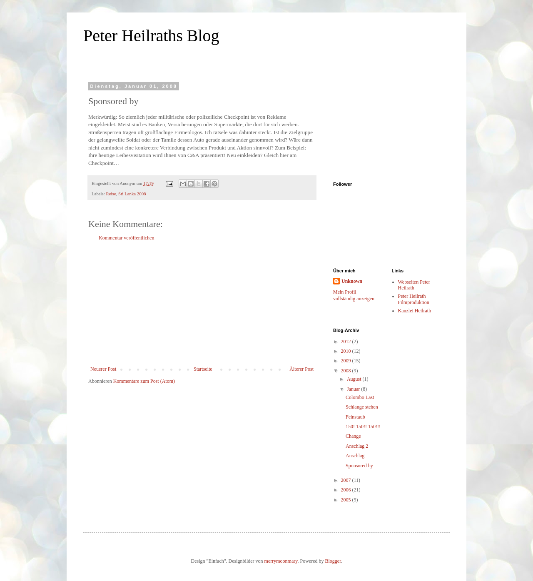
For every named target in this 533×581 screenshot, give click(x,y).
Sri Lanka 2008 (132, 193)
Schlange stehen (362, 407)
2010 (346, 351)
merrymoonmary (281, 561)
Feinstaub (355, 417)
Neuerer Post (103, 369)
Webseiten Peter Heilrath (414, 285)
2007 (346, 480)
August (355, 379)
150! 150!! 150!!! (363, 426)
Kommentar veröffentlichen (126, 238)
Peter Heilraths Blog (151, 35)
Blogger (333, 561)
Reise (111, 193)
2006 (346, 490)
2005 (346, 500)
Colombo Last (360, 397)
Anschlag (355, 456)
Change (353, 436)
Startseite (203, 369)
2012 (346, 341)
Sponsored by (359, 466)
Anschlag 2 (357, 446)
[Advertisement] (201, 304)
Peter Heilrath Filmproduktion (413, 299)
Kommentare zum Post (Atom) (144, 381)
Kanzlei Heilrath (414, 311)
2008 (346, 371)
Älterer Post (301, 369)
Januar (354, 389)
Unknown (351, 281)
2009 (346, 361)
